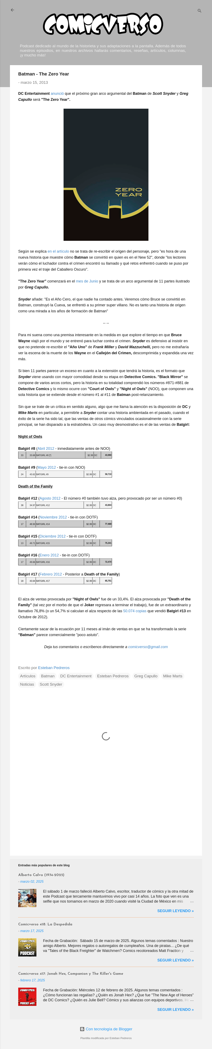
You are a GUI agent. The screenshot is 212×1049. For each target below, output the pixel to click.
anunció (57, 93)
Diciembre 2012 (53, 536)
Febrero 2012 (51, 574)
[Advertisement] (106, 817)
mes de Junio (87, 281)
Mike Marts (172, 676)
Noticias (27, 684)
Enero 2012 (49, 555)
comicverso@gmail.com (148, 647)
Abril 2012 (45, 449)
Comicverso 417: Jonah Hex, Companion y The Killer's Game (70, 974)
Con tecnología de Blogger (106, 1029)
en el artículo (58, 251)
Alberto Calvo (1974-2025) (41, 875)
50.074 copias (134, 611)
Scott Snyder (51, 684)
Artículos (27, 676)
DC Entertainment (76, 676)
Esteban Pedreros (113, 676)
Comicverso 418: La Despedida (45, 924)
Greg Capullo (146, 676)
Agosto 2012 (50, 498)
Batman (47, 676)
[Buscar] (199, 11)
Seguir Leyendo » (175, 911)
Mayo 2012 (46, 467)
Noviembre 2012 (53, 517)
